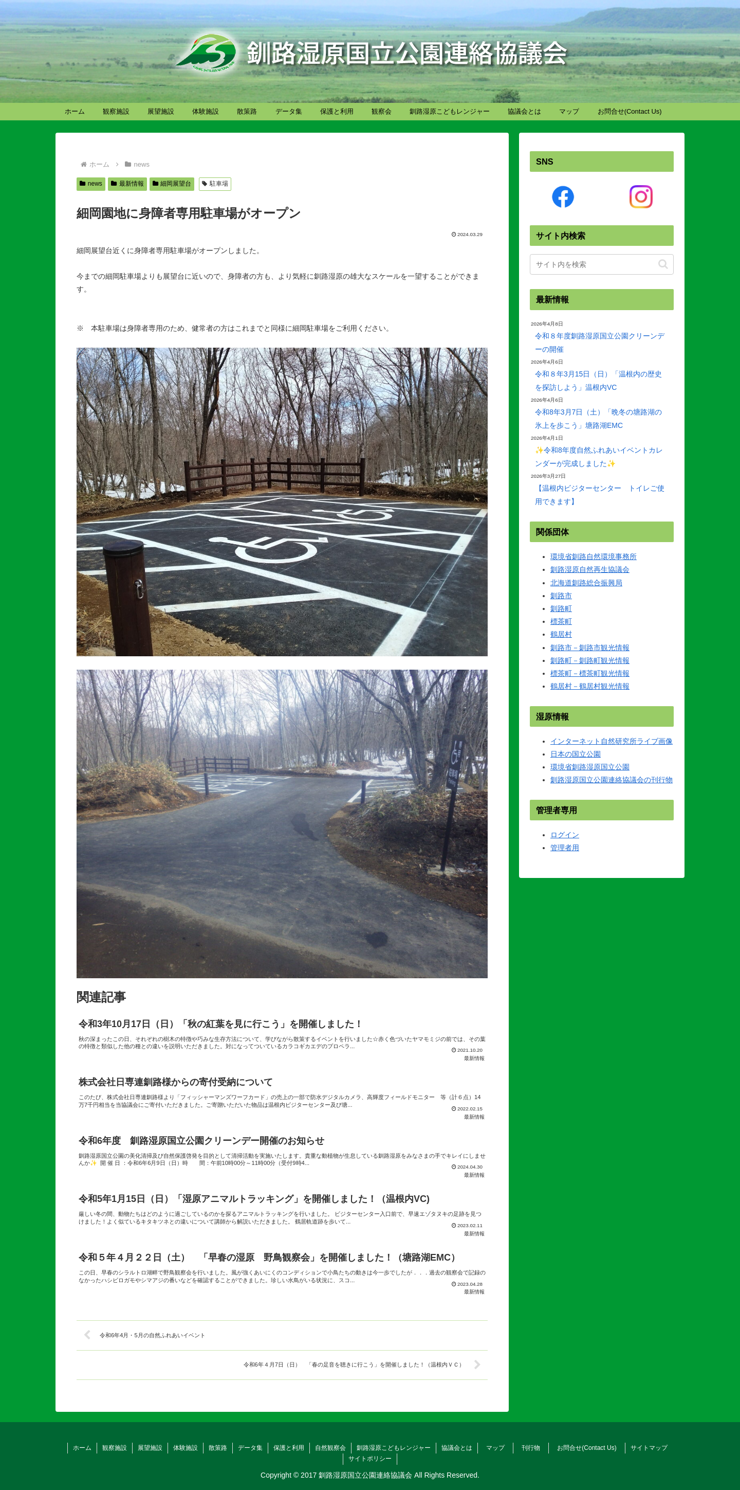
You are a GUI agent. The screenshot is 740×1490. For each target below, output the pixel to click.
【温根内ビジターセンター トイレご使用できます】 (599, 494)
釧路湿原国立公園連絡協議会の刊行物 (611, 780)
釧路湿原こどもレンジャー (394, 1447)
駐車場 (215, 183)
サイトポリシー (370, 1458)
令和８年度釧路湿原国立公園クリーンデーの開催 (599, 342)
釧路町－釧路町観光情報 (590, 660)
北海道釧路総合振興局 (586, 583)
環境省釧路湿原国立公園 (590, 767)
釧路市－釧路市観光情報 (590, 647)
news (91, 183)
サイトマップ (649, 1447)
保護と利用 (288, 1447)
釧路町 (561, 608)
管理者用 (564, 847)
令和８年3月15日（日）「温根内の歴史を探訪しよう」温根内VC (598, 380)
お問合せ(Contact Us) (589, 1447)
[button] (663, 264)
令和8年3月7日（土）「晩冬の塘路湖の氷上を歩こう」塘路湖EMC (598, 418)
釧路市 (561, 595)
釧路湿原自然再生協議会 (590, 569)
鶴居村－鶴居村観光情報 (590, 686)
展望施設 (150, 1447)
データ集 (250, 1447)
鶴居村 (561, 634)
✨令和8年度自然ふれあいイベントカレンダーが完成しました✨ (599, 456)
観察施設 (114, 1447)
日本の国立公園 (575, 754)
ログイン (564, 835)
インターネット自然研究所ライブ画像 (611, 741)
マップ (498, 1447)
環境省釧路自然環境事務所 (593, 556)
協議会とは (456, 1447)
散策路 (218, 1447)
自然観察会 (330, 1447)
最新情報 (127, 183)
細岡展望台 (172, 183)
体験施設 (185, 1447)
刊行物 (534, 1447)
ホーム (82, 1447)
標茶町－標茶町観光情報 (590, 673)
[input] (602, 264)
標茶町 (561, 621)
